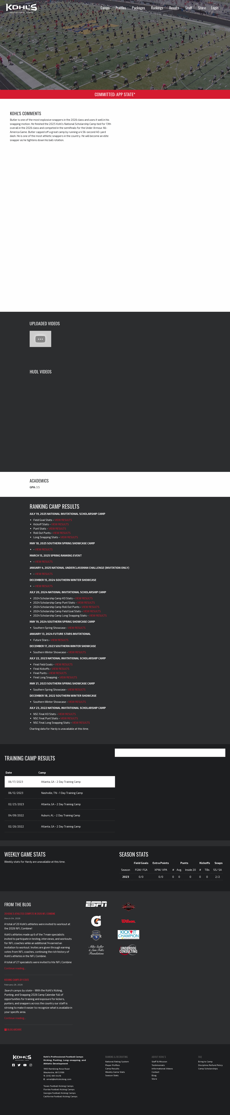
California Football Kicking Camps (60, 1096)
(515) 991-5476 (53, 1075)
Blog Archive (13, 1029)
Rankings (157, 7)
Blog (154, 1075)
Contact (155, 1072)
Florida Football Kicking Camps (59, 1089)
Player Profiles (112, 1065)
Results (174, 7)
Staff (188, 7)
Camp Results (112, 1068)
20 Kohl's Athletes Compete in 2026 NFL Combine (29, 913)
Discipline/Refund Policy (210, 1065)
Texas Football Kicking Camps (58, 1086)
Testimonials (158, 1065)
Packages (138, 7)
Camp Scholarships (208, 1068)
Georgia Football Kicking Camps (59, 1093)
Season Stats (112, 1075)
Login (214, 7)
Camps (105, 7)
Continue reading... (15, 968)
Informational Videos (162, 1068)
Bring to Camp (205, 1061)
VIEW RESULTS (63, 519)
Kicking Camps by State (16, 979)
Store (202, 7)
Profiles (121, 7)
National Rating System (117, 1061)
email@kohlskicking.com (59, 1079)
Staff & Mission (159, 1061)
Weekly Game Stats (115, 1072)
